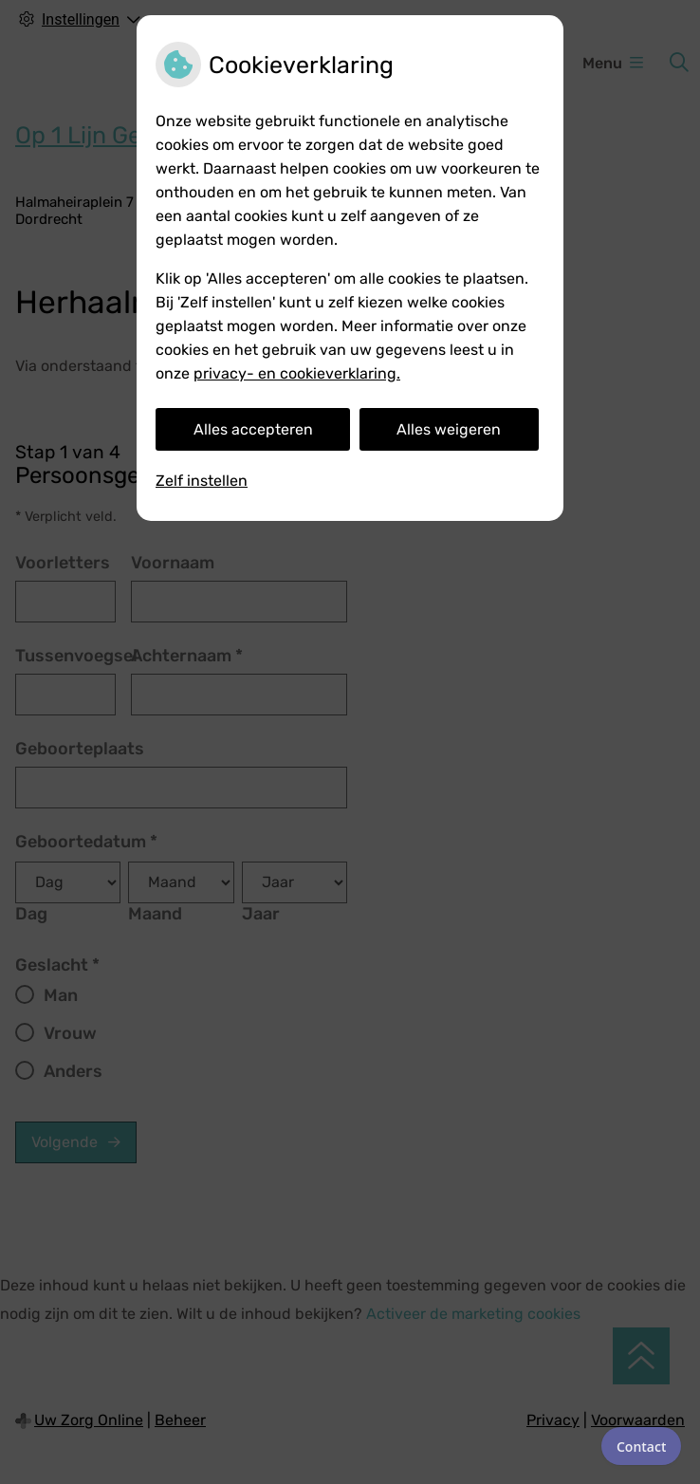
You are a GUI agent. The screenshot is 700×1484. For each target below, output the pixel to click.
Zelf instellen (202, 481)
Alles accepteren (253, 429)
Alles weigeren (448, 429)
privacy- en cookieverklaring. (296, 373)
